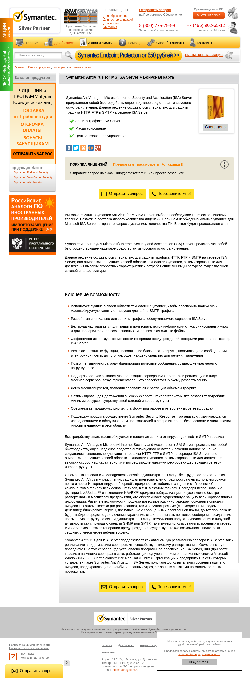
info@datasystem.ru (125, 670)
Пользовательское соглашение (29, 648)
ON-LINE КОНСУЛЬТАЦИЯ (204, 55)
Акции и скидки (100, 43)
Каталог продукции (39, 67)
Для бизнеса (64, 43)
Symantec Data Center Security (33, 177)
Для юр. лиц (112, 23)
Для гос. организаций (118, 19)
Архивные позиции (80, 67)
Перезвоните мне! (172, 193)
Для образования (116, 16)
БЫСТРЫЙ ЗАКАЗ (208, 15)
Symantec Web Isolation (29, 182)
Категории (60, 67)
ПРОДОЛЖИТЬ (199, 662)
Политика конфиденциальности (29, 644)
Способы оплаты (170, 43)
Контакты (204, 43)
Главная (32, 43)
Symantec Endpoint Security (31, 172)
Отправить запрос (155, 10)
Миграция (110, 27)
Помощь (135, 43)
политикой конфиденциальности (199, 654)
